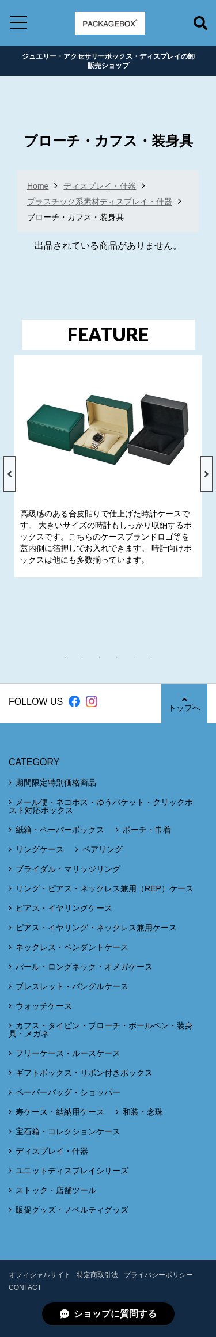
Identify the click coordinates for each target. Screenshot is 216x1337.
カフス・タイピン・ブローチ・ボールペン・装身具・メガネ (101, 1029)
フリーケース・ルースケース (68, 1053)
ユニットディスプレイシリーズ (72, 1170)
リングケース (40, 849)
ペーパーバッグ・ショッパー (68, 1092)
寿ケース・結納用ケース (60, 1111)
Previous (9, 473)
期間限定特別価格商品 (56, 782)
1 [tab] (71, 657)
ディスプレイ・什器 (99, 186)
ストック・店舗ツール (56, 1190)
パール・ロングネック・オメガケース (84, 966)
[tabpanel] (108, 466)
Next (206, 473)
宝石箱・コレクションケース (68, 1131)
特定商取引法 (97, 1275)
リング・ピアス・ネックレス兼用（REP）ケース (105, 888)
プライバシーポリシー (158, 1275)
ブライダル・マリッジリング (68, 868)
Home (37, 186)
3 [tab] (105, 657)
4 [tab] (122, 657)
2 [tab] (88, 657)
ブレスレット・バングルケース (72, 986)
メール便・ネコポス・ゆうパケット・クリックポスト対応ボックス (101, 806)
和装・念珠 (143, 1111)
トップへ (184, 704)
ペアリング (102, 849)
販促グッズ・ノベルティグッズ (72, 1209)
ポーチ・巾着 (147, 829)
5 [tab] (140, 657)
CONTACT (25, 1287)
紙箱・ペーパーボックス (60, 829)
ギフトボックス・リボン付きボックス (84, 1072)
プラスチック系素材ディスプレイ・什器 (99, 201)
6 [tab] (157, 657)
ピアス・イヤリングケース (64, 908)
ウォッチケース (44, 1006)
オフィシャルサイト (40, 1275)
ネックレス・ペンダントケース (72, 947)
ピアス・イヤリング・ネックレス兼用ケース (96, 927)
